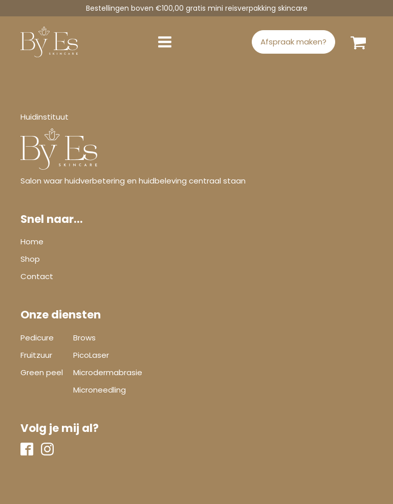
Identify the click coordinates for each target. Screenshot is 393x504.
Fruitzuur (36, 355)
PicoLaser (91, 355)
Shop (30, 259)
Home (31, 241)
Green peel (41, 372)
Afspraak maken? (293, 41)
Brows (84, 337)
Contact (36, 276)
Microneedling (99, 389)
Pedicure (37, 337)
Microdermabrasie (107, 372)
